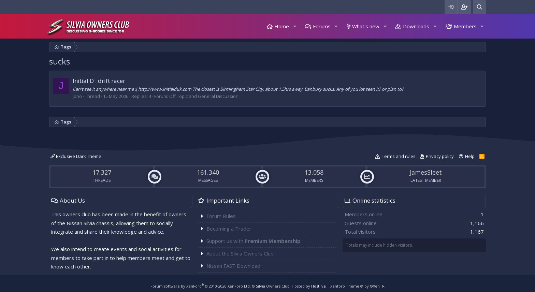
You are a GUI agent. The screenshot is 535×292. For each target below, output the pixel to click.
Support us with (253, 240)
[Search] (479, 7)
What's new (365, 26)
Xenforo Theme (357, 286)
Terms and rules (399, 156)
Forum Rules (221, 216)
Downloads (416, 26)
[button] (294, 26)
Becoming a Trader (228, 228)
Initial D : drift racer (99, 81)
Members (465, 26)
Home (281, 26)
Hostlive (318, 286)
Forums (322, 26)
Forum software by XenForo (200, 286)
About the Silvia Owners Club (240, 253)
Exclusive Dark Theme (75, 156)
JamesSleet (426, 172)
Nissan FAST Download (233, 265)
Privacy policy (440, 156)
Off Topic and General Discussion (203, 96)
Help (470, 156)
